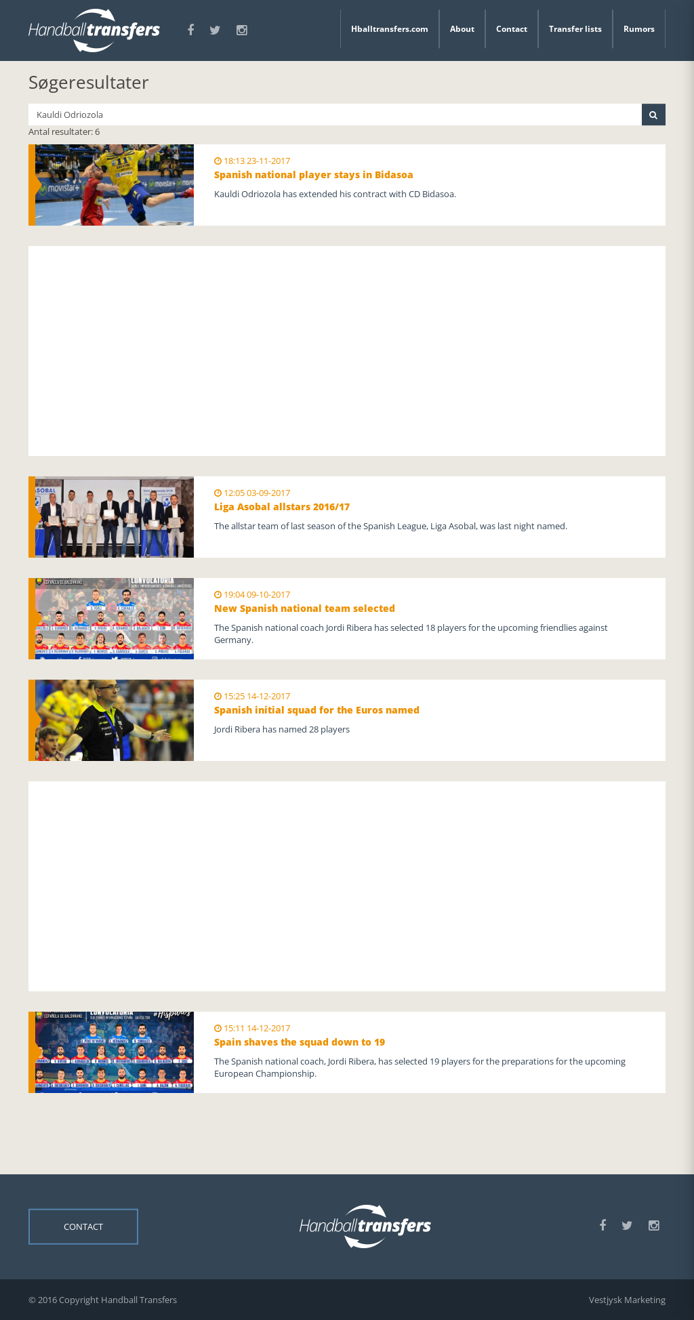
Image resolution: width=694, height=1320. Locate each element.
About (462, 29)
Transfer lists (575, 29)
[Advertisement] (347, 351)
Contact (511, 29)
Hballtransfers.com (389, 29)
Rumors (639, 29)
